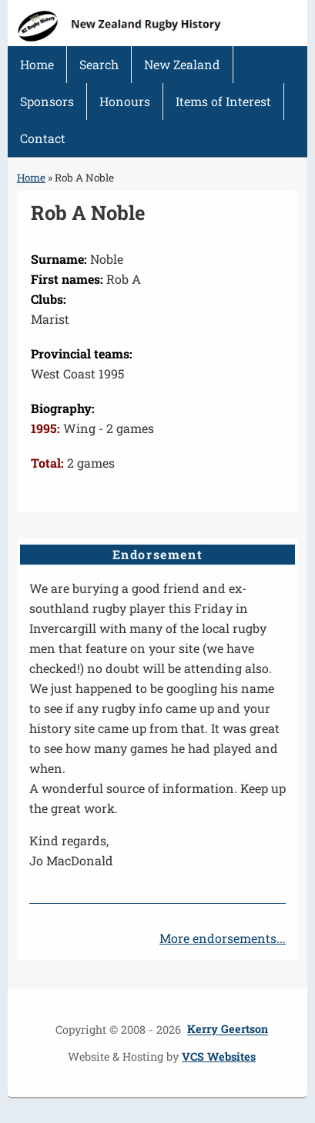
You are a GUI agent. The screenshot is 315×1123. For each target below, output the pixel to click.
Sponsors (47, 101)
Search (99, 64)
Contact (42, 138)
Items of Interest (223, 101)
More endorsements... (222, 938)
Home (37, 64)
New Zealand (182, 64)
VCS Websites (219, 1056)
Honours (124, 101)
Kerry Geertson (227, 1029)
